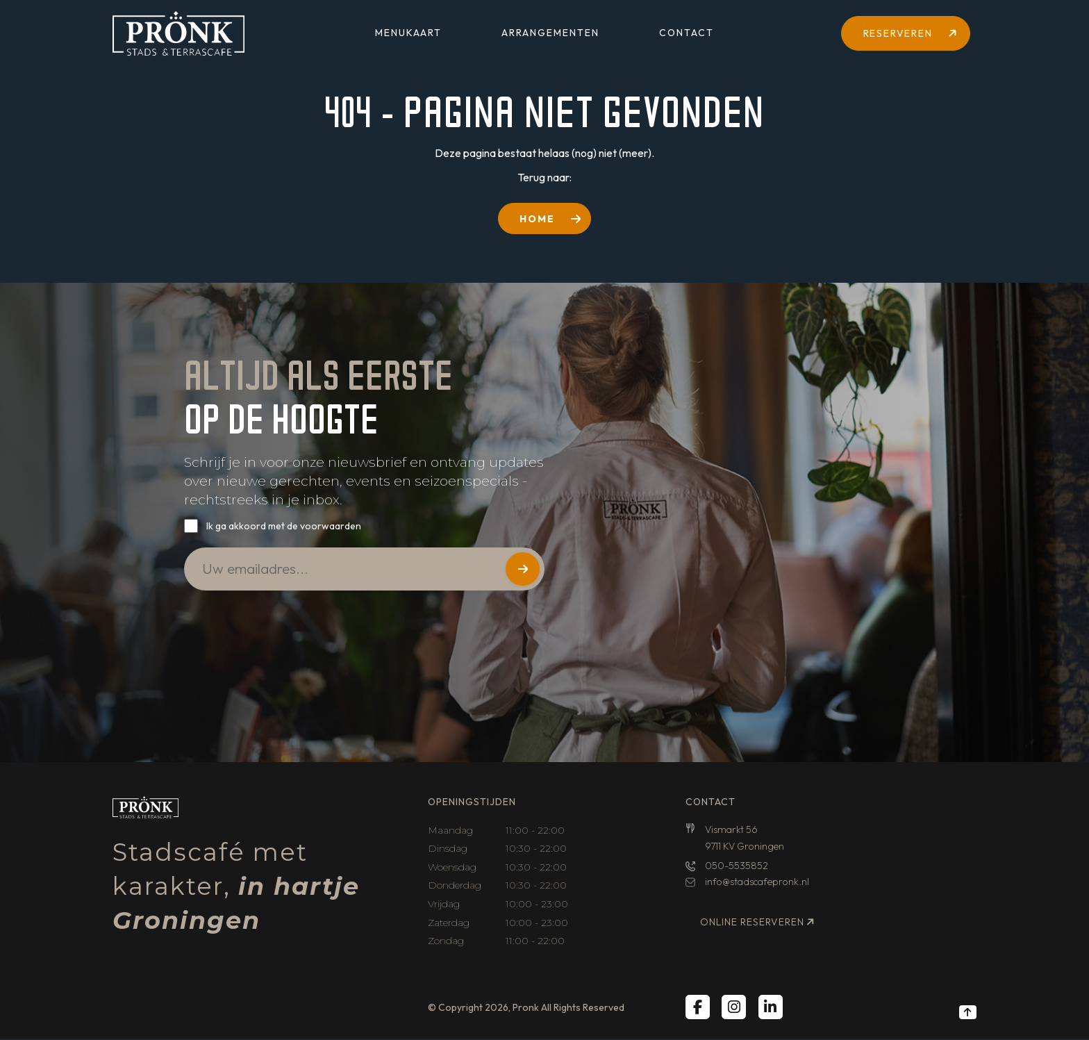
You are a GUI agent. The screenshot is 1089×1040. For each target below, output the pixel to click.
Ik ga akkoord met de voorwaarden (283, 526)
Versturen (522, 572)
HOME (537, 219)
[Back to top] (967, 1014)
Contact (686, 34)
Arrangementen (550, 34)
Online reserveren (752, 923)
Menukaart (408, 34)
